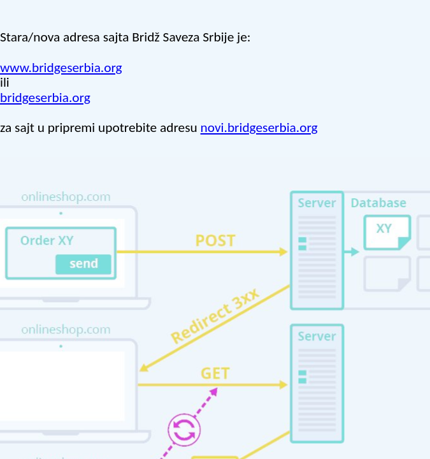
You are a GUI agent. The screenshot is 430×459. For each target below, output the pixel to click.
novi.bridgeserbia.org (259, 127)
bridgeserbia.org (45, 97)
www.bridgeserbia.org (61, 67)
